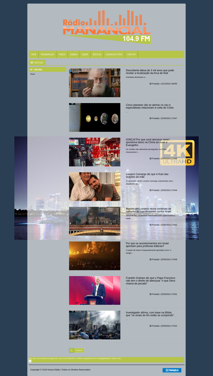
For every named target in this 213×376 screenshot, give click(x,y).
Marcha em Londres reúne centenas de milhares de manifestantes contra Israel (148, 210)
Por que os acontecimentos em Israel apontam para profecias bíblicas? (147, 245)
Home (33, 54)
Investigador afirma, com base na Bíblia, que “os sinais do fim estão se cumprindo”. (150, 314)
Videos (62, 54)
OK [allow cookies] (30, 361)
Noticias (97, 54)
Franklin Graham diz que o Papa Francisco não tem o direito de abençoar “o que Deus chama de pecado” (150, 281)
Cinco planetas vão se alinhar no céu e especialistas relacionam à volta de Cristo (150, 106)
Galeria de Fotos (114, 54)
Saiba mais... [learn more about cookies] (116, 358)
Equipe (85, 54)
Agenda (73, 54)
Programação (47, 54)
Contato (131, 54)
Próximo (79, 350)
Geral (32, 74)
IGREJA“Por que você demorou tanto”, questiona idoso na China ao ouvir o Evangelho (148, 142)
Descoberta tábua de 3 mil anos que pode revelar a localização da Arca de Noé (150, 72)
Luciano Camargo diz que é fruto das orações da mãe (147, 175)
